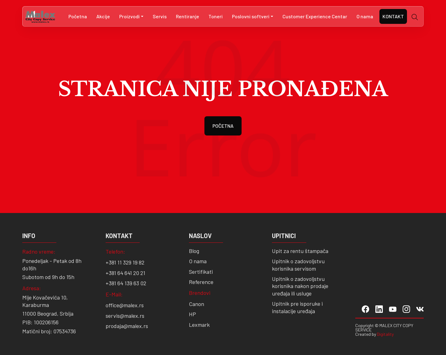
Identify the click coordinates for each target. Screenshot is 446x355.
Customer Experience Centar (314, 16)
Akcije (103, 16)
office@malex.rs (125, 305)
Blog (194, 250)
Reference (201, 281)
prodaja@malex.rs (127, 325)
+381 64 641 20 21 (125, 272)
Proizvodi (129, 16)
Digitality (385, 334)
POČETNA (223, 126)
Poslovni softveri (250, 16)
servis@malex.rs (125, 315)
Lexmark (199, 324)
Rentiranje (187, 16)
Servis (160, 16)
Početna (77, 16)
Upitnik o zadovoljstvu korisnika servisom (298, 265)
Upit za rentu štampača (300, 250)
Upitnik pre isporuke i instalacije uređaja (297, 307)
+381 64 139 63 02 (126, 283)
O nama (364, 16)
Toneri (215, 16)
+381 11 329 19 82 (125, 262)
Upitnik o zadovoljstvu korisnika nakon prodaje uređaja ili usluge (300, 286)
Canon (196, 303)
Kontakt (393, 16)
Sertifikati (201, 271)
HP (192, 314)
